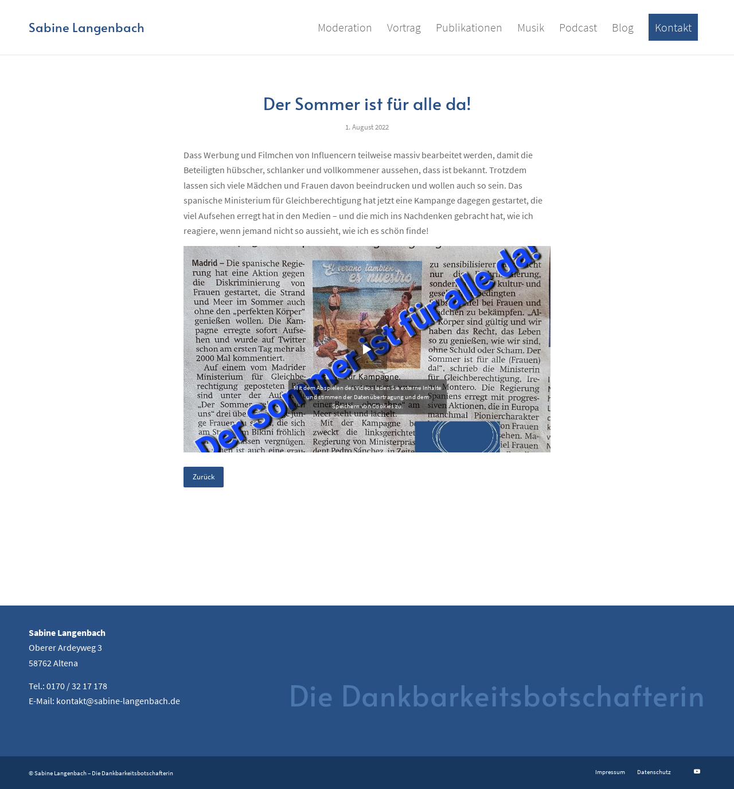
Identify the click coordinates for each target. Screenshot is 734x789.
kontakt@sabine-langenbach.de (118, 700)
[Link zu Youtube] (696, 771)
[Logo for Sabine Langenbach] (87, 27)
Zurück (203, 477)
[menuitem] (345, 27)
